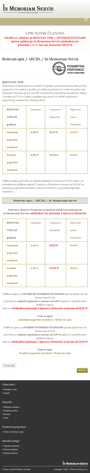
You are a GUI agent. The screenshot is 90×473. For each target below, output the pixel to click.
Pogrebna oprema (10, 453)
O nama (5, 469)
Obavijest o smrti (10, 389)
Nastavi (82, 370)
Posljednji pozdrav (10, 411)
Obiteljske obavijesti (11, 407)
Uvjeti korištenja (16, 469)
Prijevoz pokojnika (10, 450)
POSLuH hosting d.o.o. (78, 469)
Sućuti (5, 418)
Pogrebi (6, 393)
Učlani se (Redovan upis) (13, 432)
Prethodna (9, 365)
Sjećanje (6, 414)
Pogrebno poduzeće (11, 446)
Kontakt (27, 469)
